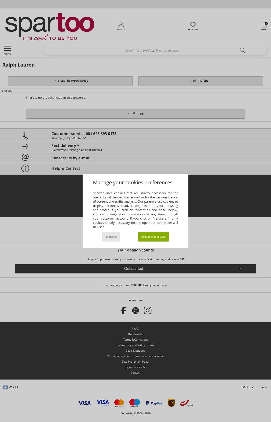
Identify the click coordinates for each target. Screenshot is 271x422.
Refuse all (111, 236)
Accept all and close (153, 236)
